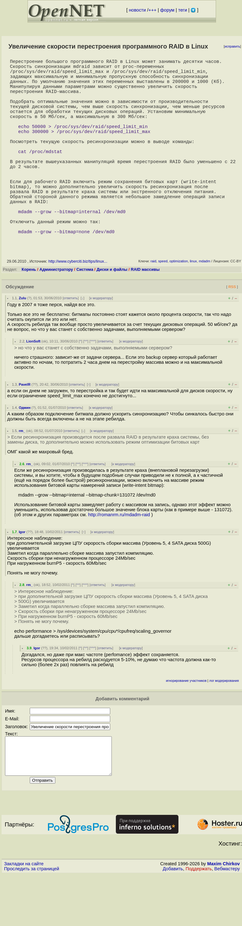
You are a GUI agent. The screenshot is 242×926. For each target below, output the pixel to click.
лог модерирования (224, 724)
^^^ (92, 385)
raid (153, 305)
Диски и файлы (111, 313)
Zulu (22, 342)
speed (162, 305)
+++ (152, 10)
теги (182, 10)
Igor (22, 576)
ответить (71, 342)
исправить (232, 46)
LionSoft (33, 385)
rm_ (22, 474)
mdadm (204, 305)
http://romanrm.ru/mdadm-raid (119, 558)
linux (193, 305)
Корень (29, 313)
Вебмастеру (227, 920)
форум (167, 10)
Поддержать (199, 920)
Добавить (173, 920)
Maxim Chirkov (223, 915)
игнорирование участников (186, 724)
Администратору (56, 313)
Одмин (24, 451)
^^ (86, 385)
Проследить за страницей (31, 920)
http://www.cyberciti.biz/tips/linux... (77, 305)
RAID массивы (145, 313)
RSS (232, 330)
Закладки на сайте (24, 915)
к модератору (101, 342)
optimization (178, 305)
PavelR (24, 428)
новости (137, 10)
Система (84, 313)
